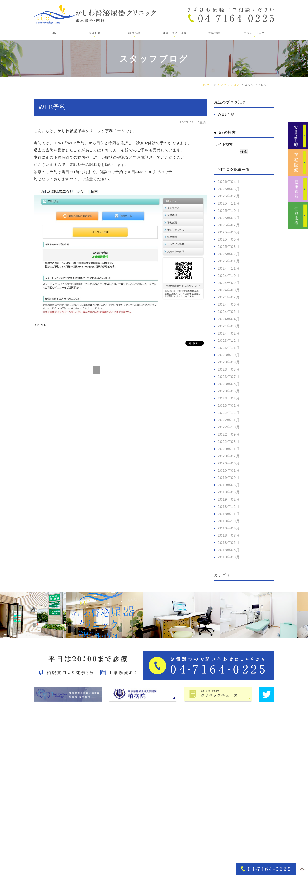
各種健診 (220, 820)
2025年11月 (229, 203)
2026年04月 (229, 182)
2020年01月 (229, 470)
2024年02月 (229, 333)
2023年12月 (229, 340)
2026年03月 (229, 189)
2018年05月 (229, 550)
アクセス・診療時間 (165, 770)
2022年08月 (229, 441)
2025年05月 (229, 239)
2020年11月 (229, 449)
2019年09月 (229, 478)
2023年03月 (229, 398)
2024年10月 (229, 275)
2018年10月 (229, 521)
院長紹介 (155, 779)
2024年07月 (229, 297)
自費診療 (220, 804)
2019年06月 (229, 492)
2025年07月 (229, 225)
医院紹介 (155, 762)
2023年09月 (229, 362)
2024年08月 (229, 290)
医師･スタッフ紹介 (164, 787)
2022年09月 (229, 434)
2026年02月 (229, 196)
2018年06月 (229, 542)
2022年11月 (229, 420)
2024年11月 (229, 268)
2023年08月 (229, 369)
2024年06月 (229, 304)
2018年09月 (229, 528)
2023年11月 (229, 348)
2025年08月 (229, 218)
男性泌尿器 (222, 762)
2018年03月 (229, 557)
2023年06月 (229, 384)
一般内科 (220, 787)
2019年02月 (229, 499)
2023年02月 (229, 405)
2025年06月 (229, 232)
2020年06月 (229, 463)
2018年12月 (229, 506)
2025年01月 (229, 261)
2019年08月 (229, 485)
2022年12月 (229, 413)
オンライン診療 (226, 795)
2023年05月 (229, 391)
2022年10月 (229, 427)
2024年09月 (229, 283)
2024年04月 (229, 319)
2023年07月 (229, 376)
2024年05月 (229, 311)
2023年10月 (229, 355)
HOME (54, 33)
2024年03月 (229, 326)
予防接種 (214, 33)
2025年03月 (229, 246)
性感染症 (220, 829)
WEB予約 (52, 107)
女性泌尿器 (222, 770)
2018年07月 (229, 535)
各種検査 (220, 812)
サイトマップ (159, 795)
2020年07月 (229, 456)
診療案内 (220, 754)
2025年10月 (229, 210)
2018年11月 (229, 514)
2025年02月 (229, 254)
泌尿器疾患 (222, 779)
